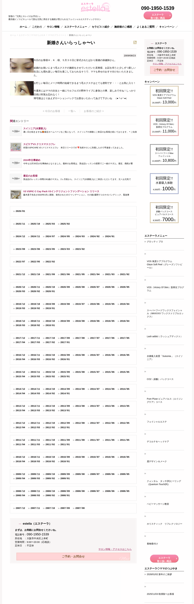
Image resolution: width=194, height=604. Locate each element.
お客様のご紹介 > (94, 111)
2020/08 (80, 287)
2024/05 (65, 236)
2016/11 (35, 355)
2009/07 (95, 474)
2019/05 (109, 304)
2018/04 (124, 321)
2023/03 (65, 249)
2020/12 (20, 287)
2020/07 (95, 287)
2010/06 (109, 457)
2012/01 (65, 427)
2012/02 (50, 427)
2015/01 (65, 376)
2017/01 (65, 342)
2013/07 (95, 406)
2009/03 (35, 478)
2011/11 (35, 440)
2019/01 (50, 308)
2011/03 (35, 444)
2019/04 (124, 304)
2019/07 (80, 304)
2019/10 (35, 304)
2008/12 (20, 491)
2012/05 (124, 423)
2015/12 (20, 372)
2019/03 (20, 308)
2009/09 (65, 474)
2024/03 (80, 236)
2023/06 (35, 249)
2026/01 (20, 211)
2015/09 (65, 372)
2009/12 (20, 474)
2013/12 (20, 406)
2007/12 (20, 508)
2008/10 (50, 491)
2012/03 (35, 427)
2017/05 (124, 338)
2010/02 (50, 461)
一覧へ (72, 111)
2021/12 (20, 274)
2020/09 (65, 287)
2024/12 (20, 236)
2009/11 (35, 474)
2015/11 (35, 372)
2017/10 (50, 338)
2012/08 (80, 423)
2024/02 (95, 236)
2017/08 (80, 338)
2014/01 (65, 393)
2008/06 (109, 491)
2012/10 (50, 423)
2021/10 (35, 274)
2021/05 (80, 274)
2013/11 (35, 406)
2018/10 (50, 321)
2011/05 (124, 440)
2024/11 (35, 236)
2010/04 (20, 461)
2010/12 (20, 457)
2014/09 (65, 389)
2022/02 (50, 261)
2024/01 (109, 236)
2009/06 (109, 474)
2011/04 (20, 444)
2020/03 (20, 291)
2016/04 (20, 359)
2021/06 (65, 274)
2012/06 (109, 423)
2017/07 (95, 338)
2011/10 (50, 440)
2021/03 (109, 274)
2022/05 (35, 261)
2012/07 (95, 423)
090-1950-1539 (157, 8)
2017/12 (20, 338)
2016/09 (65, 355)
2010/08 (80, 457)
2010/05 (124, 457)
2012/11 (35, 423)
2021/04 (95, 274)
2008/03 (35, 495)
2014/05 (124, 389)
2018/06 (95, 321)
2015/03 (35, 376)
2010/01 (65, 461)
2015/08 (80, 372)
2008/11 (35, 491)
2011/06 (109, 440)
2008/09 (65, 491)
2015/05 (124, 372)
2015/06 (109, 372)
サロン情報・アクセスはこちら (115, 549)
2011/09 (65, 440)
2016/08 (80, 355)
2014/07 (95, 389)
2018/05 (109, 321)
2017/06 (109, 338)
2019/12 (20, 304)
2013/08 (80, 406)
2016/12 (20, 355)
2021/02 (124, 274)
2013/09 (65, 406)
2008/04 (20, 495)
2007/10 (50, 508)
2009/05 (124, 474)
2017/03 (35, 342)
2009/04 (20, 478)
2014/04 (20, 393)
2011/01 (65, 444)
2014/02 (50, 393)
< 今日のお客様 (52, 111)
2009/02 (50, 478)
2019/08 (65, 304)
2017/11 (35, 338)
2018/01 (50, 325)
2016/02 (50, 359)
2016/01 (65, 359)
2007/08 (80, 508)
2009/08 (80, 474)
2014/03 (35, 393)
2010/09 (65, 457)
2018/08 (80, 321)
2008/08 (80, 491)
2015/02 (50, 376)
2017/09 (65, 338)
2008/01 (65, 495)
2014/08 (80, 389)
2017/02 (50, 342)
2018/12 (20, 321)
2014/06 (109, 389)
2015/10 (50, 372)
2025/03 (50, 223)
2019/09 (50, 304)
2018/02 (35, 325)
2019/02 (35, 308)
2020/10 (50, 287)
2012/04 (20, 427)
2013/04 (20, 410)
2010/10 (50, 457)
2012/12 (20, 423)
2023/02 (80, 249)
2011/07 (95, 440)
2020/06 (109, 287)
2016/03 (35, 359)
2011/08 (80, 440)
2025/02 (65, 223)
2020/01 (50, 291)
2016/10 (50, 355)
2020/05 (124, 287)
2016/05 (124, 355)
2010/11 (35, 457)
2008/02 (50, 495)
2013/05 (124, 406)
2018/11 (35, 321)
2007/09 (65, 508)
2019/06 (95, 304)
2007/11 (35, 508)
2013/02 (50, 410)
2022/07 (20, 261)
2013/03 (35, 410)
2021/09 (50, 274)
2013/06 (109, 406)
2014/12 (20, 389)
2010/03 (35, 461)
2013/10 (50, 406)
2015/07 (95, 372)
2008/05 (124, 491)
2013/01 (65, 410)
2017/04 (20, 342)
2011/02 (50, 444)
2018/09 (65, 321)
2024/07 (50, 236)
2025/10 (35, 223)
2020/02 (35, 291)
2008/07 (95, 491)
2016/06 (109, 355)
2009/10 (50, 474)
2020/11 (35, 287)
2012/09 (65, 423)
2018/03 (20, 325)
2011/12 (20, 440)
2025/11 (20, 223)
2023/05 (50, 249)
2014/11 (35, 389)
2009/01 (65, 478)
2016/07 (95, 355)
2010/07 (95, 457)
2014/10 (50, 389)
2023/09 (20, 249)
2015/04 (20, 376)
